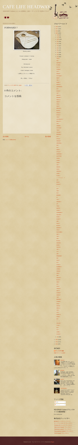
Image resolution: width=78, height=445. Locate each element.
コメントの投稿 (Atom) (10, 139)
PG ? (57, 193)
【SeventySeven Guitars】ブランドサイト (63, 431)
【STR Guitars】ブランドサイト (61, 433)
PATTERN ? (59, 75)
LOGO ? (58, 210)
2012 (57, 344)
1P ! (57, 203)
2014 (57, 339)
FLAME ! (58, 65)
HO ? (57, 284)
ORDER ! (58, 125)
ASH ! (57, 310)
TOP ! (57, 190)
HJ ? (57, 262)
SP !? (57, 136)
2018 (57, 26)
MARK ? (58, 82)
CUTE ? (58, 175)
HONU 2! (58, 314)
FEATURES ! (59, 232)
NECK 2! (58, 99)
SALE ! (58, 169)
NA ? (57, 147)
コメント (57, 404)
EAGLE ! (58, 91)
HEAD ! (58, 149)
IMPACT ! (58, 95)
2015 (57, 33)
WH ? (57, 145)
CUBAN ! (58, 69)
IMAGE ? (58, 112)
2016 (57, 31)
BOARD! (62, 370)
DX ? (57, 327)
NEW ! (57, 282)
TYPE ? (58, 325)
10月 (58, 39)
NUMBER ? (59, 266)
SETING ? (58, 62)
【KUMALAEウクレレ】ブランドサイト (63, 425)
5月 (58, 50)
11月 (58, 37)
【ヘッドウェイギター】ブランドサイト (63, 423)
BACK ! (58, 182)
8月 (58, 43)
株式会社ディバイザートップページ (62, 421)
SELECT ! (58, 277)
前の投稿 (48, 136)
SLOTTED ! (59, 156)
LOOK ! (58, 160)
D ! (57, 197)
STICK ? (58, 264)
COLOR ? (58, 132)
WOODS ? (58, 201)
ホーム (27, 136)
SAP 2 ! (58, 290)
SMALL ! (58, 308)
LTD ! (57, 312)
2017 (57, 28)
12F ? (57, 93)
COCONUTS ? (59, 119)
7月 (58, 45)
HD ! (57, 258)
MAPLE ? (58, 84)
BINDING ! (58, 134)
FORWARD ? (59, 212)
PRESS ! (58, 271)
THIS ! (57, 104)
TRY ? (57, 80)
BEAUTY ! (58, 121)
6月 (58, 48)
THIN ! (57, 206)
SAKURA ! (58, 214)
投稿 (56, 402)
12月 (58, 35)
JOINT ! (58, 162)
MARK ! (58, 245)
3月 (58, 54)
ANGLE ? (58, 288)
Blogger (52, 441)
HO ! (57, 60)
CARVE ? (58, 292)
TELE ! (58, 130)
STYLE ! (58, 138)
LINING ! (58, 269)
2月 (58, 56)
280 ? (57, 221)
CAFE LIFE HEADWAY (27, 6)
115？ (57, 199)
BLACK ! (58, 110)
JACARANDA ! (63, 388)
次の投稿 (5, 136)
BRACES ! (58, 108)
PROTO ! (58, 247)
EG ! (57, 318)
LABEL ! (58, 331)
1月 (58, 336)
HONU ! (58, 316)
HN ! (57, 180)
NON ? (58, 273)
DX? (57, 88)
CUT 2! (58, 67)
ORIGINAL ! (59, 143)
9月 (58, 41)
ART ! (57, 164)
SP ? (57, 188)
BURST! (62, 379)
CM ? (57, 123)
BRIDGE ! (58, 195)
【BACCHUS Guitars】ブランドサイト (63, 427)
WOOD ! (58, 73)
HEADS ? (58, 140)
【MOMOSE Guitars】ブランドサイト (62, 429)
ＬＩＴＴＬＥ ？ (60, 177)
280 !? (57, 234)
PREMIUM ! (59, 256)
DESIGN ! (58, 242)
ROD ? (58, 106)
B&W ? (58, 78)
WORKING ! (59, 154)
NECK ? (58, 101)
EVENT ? (58, 219)
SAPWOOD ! (59, 86)
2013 (57, 341)
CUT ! (57, 71)
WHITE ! (58, 208)
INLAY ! (58, 223)
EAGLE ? (58, 184)
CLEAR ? (58, 334)
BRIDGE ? (58, 97)
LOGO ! (58, 158)
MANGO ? (58, 227)
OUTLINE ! (58, 127)
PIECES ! (62, 360)
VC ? (57, 329)
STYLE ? (58, 151)
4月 (58, 52)
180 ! (57, 253)
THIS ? (58, 58)
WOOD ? (58, 295)
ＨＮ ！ (58, 251)
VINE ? (58, 117)
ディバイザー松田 (60, 350)
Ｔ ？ (58, 186)
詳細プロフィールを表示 (59, 353)
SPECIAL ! (58, 171)
